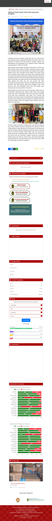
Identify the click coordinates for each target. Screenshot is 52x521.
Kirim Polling (26, 320)
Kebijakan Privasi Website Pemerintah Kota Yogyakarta (26, 515)
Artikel (16, 9)
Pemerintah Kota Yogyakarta (32, 507)
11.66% (40, 330)
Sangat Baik (13, 305)
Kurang (12, 316)
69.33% (40, 327)
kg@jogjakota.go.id (32, 510)
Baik (12, 308)
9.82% (41, 337)
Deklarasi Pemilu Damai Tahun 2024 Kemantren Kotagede (30, 9)
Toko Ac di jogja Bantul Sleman (18, 483)
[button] (11, 476)
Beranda (11, 9)
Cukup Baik (13, 312)
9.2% (41, 333)
